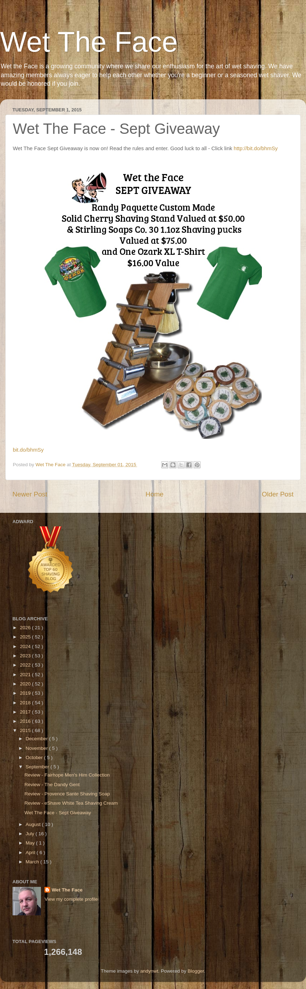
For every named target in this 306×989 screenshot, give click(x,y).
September (38, 766)
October (35, 757)
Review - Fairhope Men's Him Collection (67, 775)
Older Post (278, 494)
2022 (26, 665)
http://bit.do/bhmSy (256, 148)
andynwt (149, 971)
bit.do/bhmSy (29, 450)
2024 (26, 646)
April (31, 852)
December (37, 738)
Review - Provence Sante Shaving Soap (67, 793)
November (37, 748)
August (34, 824)
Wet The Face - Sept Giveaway (58, 812)
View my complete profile (71, 899)
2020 (26, 683)
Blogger (196, 971)
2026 (26, 627)
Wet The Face (89, 42)
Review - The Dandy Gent (52, 784)
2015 (26, 730)
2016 (26, 721)
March (33, 861)
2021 (26, 674)
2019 (26, 693)
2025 (26, 637)
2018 (26, 702)
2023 (26, 655)
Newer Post (29, 494)
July (31, 833)
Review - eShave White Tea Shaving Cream (71, 803)
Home (154, 494)
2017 (26, 712)
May (31, 843)
